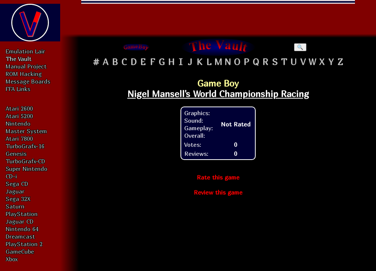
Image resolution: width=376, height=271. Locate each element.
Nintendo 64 (22, 228)
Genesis (16, 153)
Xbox (12, 259)
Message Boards (28, 81)
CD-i (11, 176)
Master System (26, 131)
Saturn (15, 206)
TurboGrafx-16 (25, 146)
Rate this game (218, 177)
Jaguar (15, 191)
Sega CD (17, 183)
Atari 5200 (19, 116)
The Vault (19, 58)
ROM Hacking (24, 73)
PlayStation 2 (24, 244)
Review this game (218, 192)
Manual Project (26, 66)
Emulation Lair (25, 51)
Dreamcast (20, 236)
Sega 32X (18, 198)
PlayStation (22, 213)
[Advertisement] (218, 17)
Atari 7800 (19, 138)
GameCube (20, 251)
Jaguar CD (19, 221)
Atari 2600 (19, 108)
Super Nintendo (26, 168)
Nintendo (18, 123)
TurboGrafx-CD (25, 161)
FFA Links (18, 88)
